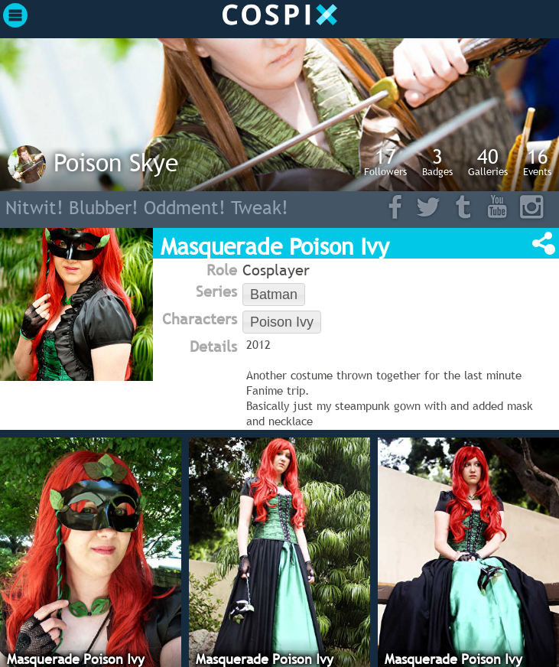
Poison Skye (116, 162)
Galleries (488, 161)
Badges (437, 161)
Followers (385, 161)
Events (537, 161)
